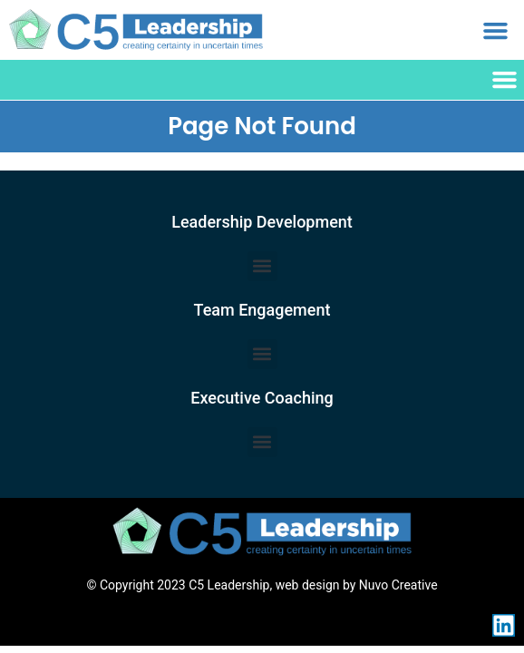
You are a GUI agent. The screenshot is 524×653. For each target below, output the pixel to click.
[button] (495, 30)
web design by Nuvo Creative (357, 585)
